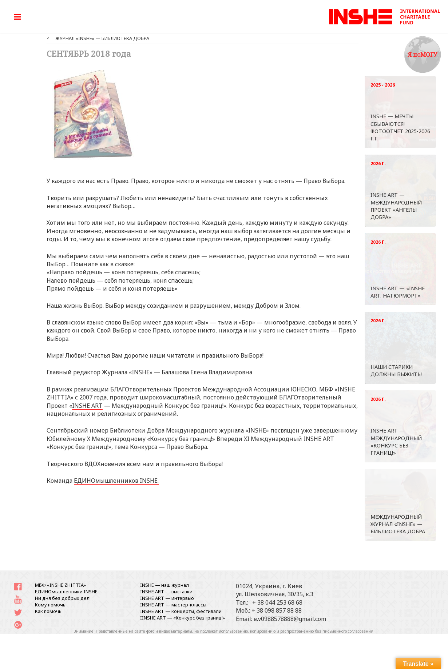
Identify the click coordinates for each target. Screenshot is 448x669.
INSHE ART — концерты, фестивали (181, 611)
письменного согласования (347, 631)
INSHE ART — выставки (166, 591)
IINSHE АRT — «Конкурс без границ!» (182, 617)
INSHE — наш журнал (164, 585)
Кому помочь (50, 604)
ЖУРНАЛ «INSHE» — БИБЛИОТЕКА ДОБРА (102, 38)
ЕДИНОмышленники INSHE (66, 591)
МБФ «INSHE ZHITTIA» (60, 585)
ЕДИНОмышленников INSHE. (116, 481)
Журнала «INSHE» (127, 372)
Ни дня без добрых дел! (63, 598)
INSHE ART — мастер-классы (173, 604)
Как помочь (48, 611)
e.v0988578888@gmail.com (290, 619)
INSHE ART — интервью (167, 598)
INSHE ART (87, 406)
